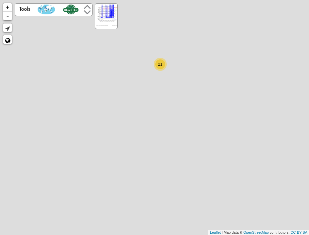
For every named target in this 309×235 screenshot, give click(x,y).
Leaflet (215, 232)
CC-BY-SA (298, 232)
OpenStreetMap (256, 232)
